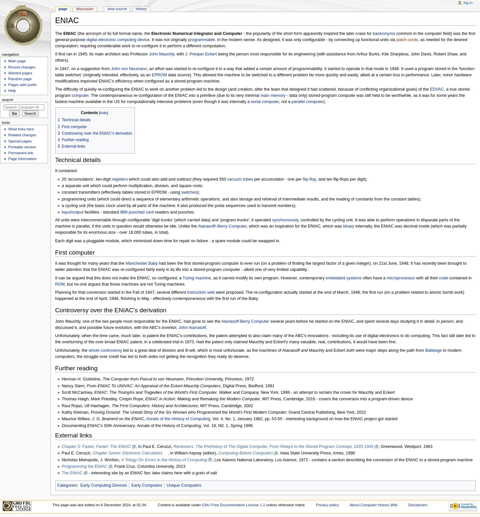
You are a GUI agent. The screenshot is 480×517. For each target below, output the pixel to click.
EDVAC (437, 89)
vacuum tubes (240, 179)
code (443, 278)
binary (349, 226)
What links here (21, 129)
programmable (201, 39)
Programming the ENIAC (84, 466)
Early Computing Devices (103, 485)
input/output (72, 212)
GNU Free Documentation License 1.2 (233, 505)
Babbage (433, 350)
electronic (107, 39)
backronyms (384, 33)
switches (189, 192)
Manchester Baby (141, 263)
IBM (124, 212)
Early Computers (146, 485)
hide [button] (103, 113)
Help (12, 91)
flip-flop (309, 179)
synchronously (285, 220)
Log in (468, 3)
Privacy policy (327, 505)
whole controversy (105, 350)
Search (7, 100)
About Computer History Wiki (374, 505)
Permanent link (20, 153)
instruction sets (201, 292)
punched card (141, 212)
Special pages (20, 141)
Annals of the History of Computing (178, 419)
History (141, 9)
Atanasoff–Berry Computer (222, 226)
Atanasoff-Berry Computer (245, 321)
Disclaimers (417, 505)
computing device (133, 39)
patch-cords (407, 39)
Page (62, 9)
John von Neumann (129, 68)
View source (117, 9)
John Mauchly (161, 54)
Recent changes (21, 67)
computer (80, 95)
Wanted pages (20, 73)
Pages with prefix (22, 85)
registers (120, 179)
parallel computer (307, 101)
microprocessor (401, 278)
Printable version (22, 147)
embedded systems (343, 278)
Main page (17, 61)
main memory (272, 95)
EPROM (159, 75)
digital (92, 39)
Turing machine (197, 278)
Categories (67, 485)
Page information (22, 159)
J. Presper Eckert (201, 54)
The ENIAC (72, 473)
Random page (20, 79)
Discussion (84, 9)
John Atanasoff (192, 327)
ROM (60, 284)
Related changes (22, 135)
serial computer (265, 101)
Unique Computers (184, 485)
